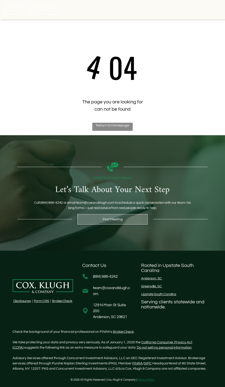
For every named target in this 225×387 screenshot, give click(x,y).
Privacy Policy (145, 379)
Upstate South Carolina (158, 294)
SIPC (148, 363)
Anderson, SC (151, 278)
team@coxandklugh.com (95, 202)
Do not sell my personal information (164, 347)
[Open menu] (213, 9)
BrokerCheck (62, 301)
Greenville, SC (151, 286)
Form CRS (41, 301)
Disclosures (22, 301)
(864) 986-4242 (51, 202)
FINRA (137, 363)
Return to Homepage (112, 125)
